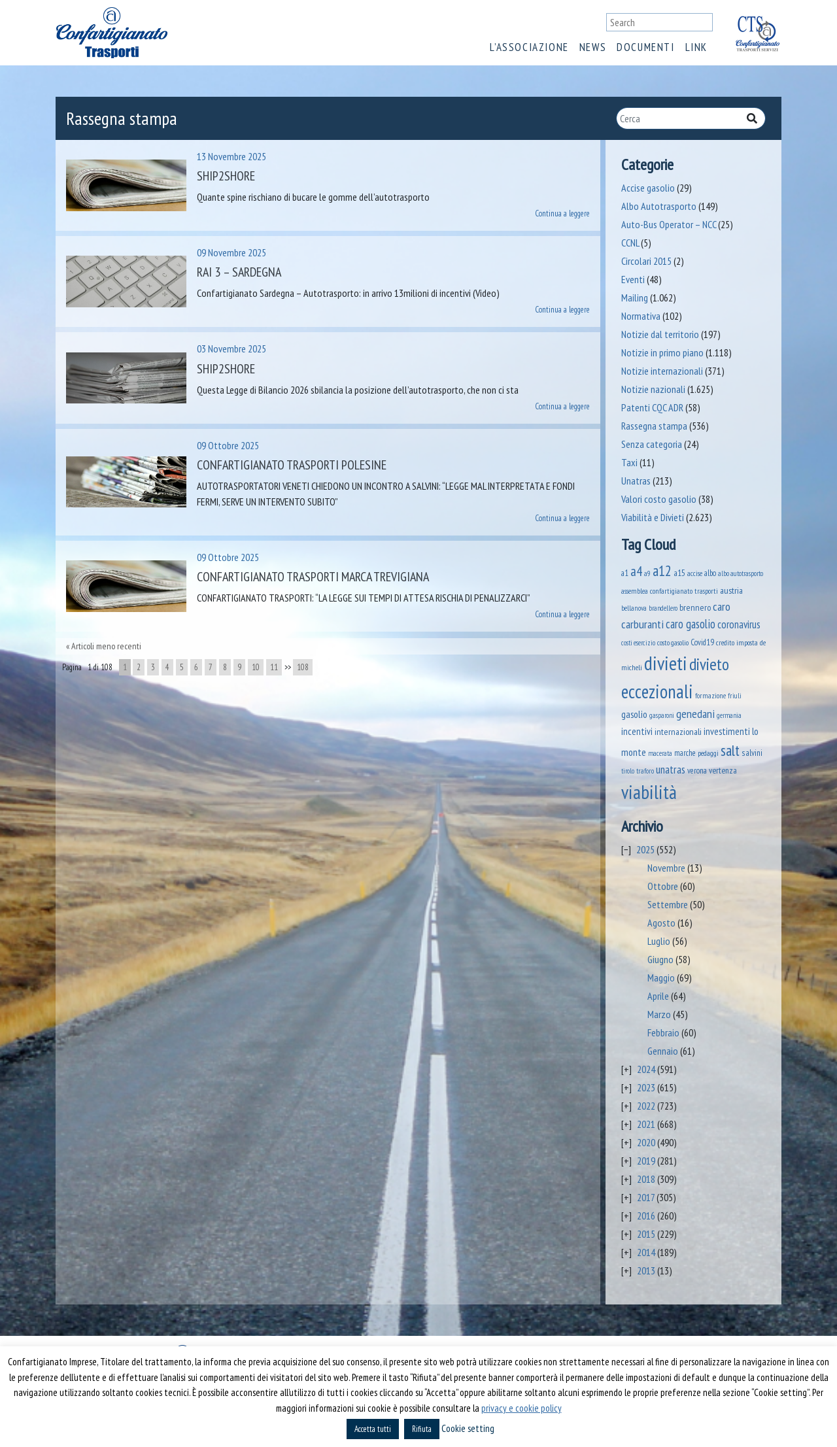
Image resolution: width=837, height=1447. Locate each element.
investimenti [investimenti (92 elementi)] (727, 731)
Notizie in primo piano (662, 352)
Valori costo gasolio (658, 498)
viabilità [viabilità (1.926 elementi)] (649, 791)
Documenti (645, 47)
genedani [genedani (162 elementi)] (695, 713)
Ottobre (662, 886)
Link (696, 47)
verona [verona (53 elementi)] (697, 770)
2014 (646, 1252)
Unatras (636, 480)
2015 (646, 1233)
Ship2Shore (226, 368)
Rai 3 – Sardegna (239, 272)
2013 (646, 1270)
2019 (646, 1160)
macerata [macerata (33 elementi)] (660, 753)
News (592, 47)
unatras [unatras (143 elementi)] (670, 769)
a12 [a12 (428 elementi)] (662, 570)
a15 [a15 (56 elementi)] (679, 573)
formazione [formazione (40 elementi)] (710, 695)
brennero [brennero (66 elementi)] (695, 607)
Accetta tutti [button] (372, 1429)
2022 (646, 1105)
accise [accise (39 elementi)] (694, 573)
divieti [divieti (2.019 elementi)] (665, 663)
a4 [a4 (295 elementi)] (636, 571)
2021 (646, 1124)
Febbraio (663, 1032)
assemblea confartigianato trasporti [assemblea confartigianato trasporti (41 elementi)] (669, 591)
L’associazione (529, 47)
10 (256, 667)
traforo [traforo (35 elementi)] (645, 770)
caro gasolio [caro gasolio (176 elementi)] (690, 624)
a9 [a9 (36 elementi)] (647, 573)
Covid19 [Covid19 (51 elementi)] (702, 642)
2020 (646, 1142)
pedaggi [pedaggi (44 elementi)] (708, 753)
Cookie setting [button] (467, 1428)
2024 (646, 1069)
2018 (646, 1178)
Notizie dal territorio (660, 334)
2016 (646, 1215)
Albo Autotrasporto (658, 206)
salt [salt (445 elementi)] (730, 750)
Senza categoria (651, 444)
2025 (645, 849)
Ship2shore (226, 175)
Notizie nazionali (653, 389)
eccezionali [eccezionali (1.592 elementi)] (657, 691)
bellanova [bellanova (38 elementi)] (634, 608)
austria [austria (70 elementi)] (731, 590)
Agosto (661, 922)
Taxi (629, 462)
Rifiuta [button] (422, 1429)
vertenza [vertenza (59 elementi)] (723, 770)
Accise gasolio (648, 187)
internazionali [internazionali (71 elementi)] (678, 731)
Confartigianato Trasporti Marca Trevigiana (313, 576)
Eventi (633, 279)
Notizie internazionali (662, 370)
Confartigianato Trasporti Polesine (291, 464)
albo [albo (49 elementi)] (710, 573)
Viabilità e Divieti (652, 517)
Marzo (659, 1014)
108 (303, 667)
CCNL (630, 242)
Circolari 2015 (646, 260)
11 (274, 667)
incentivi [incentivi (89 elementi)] (637, 731)
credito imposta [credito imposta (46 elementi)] (737, 642)
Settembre (667, 904)
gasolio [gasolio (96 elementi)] (634, 714)
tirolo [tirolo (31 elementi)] (627, 770)
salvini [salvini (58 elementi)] (752, 752)
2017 (646, 1197)
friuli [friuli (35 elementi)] (735, 695)
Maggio (661, 977)
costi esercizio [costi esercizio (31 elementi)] (638, 642)
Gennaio (662, 1050)
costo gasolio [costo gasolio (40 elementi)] (673, 642)
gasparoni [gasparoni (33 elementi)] (661, 715)
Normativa (640, 315)
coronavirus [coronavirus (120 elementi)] (738, 624)
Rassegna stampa (654, 425)
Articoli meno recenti (106, 646)
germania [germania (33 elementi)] (729, 715)
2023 (646, 1087)
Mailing (634, 297)
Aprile (658, 995)
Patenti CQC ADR (652, 407)
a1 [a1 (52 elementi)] (624, 573)
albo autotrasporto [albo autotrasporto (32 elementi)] (740, 573)
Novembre (666, 867)
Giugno (660, 959)
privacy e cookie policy (521, 1408)
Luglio (658, 940)
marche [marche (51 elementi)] (685, 752)
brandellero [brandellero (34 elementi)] (663, 608)
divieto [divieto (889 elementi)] (709, 664)
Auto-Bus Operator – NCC (668, 224)
